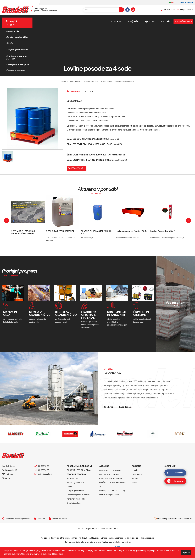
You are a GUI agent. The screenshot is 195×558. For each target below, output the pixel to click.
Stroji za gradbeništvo (17, 49)
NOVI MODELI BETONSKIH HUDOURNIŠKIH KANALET (23, 232)
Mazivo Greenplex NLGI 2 (162, 231)
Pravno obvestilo (59, 517)
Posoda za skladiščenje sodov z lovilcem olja (80, 466)
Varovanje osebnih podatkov (16, 517)
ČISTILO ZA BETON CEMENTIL (60, 231)
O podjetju (136, 469)
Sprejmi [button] (186, 552)
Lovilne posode (107, 81)
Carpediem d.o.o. (185, 517)
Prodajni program (75, 81)
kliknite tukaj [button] (57, 554)
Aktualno (116, 21)
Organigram (137, 473)
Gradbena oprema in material (16, 57)
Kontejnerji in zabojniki (17, 64)
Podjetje (133, 21)
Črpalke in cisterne (15, 70)
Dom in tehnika (186, 2)
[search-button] (121, 9)
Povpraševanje (182, 21)
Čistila (9, 43)
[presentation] (6, 220)
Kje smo (149, 21)
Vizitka (134, 481)
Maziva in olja (12, 31)
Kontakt (165, 21)
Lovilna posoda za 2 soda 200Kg (131, 231)
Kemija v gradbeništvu (17, 37)
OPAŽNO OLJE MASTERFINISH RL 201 (97, 232)
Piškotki (40, 517)
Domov (63, 81)
